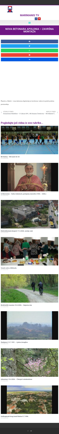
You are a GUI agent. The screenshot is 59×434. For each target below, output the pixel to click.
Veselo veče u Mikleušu (9, 268)
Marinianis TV (29, 15)
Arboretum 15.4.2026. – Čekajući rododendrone (16, 379)
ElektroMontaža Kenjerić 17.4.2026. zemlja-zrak (17, 231)
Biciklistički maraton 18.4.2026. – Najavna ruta (16, 305)
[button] (29, 23)
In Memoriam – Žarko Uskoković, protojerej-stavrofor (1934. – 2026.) (23, 194)
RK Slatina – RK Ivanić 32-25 (10, 157)
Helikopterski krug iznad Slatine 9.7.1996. (15, 416)
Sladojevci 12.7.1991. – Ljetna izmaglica (14, 342)
